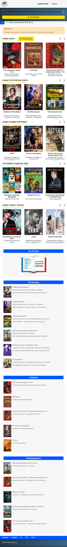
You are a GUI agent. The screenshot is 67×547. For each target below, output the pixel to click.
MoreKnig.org (16, 4)
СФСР (12, 153)
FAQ (26, 537)
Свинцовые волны (55, 112)
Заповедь (33, 70)
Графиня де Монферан (11, 112)
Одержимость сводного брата (11, 237)
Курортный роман (55, 237)
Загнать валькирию (33, 153)
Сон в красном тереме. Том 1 (12, 71)
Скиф (33, 237)
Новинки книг (43, 4)
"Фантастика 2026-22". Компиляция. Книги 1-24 (55, 71)
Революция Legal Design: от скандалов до (55, 196)
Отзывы (5, 537)
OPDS (33, 537)
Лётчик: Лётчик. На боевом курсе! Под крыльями (55, 154)
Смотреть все (26, 39)
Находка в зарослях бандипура (12, 196)
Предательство (33, 195)
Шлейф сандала (33, 112)
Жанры (54, 4)
